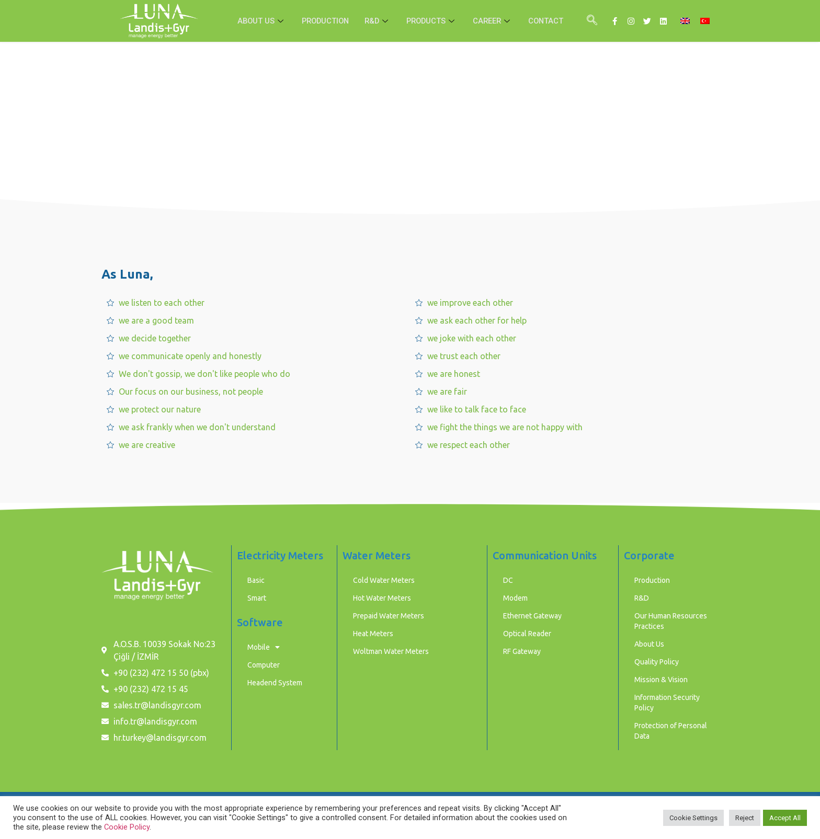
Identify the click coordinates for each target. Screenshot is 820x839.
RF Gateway (522, 651)
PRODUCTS (433, 21)
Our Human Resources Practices (670, 621)
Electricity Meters (280, 555)
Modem (515, 598)
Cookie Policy (127, 827)
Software (260, 622)
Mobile (263, 647)
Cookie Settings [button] (693, 818)
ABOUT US (257, 21)
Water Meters (377, 555)
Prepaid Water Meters (388, 616)
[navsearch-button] (592, 20)
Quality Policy (656, 662)
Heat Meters (373, 633)
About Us (649, 644)
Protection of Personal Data (670, 730)
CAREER (495, 21)
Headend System (274, 683)
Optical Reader (527, 633)
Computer (263, 665)
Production (652, 580)
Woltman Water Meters (391, 651)
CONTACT (550, 21)
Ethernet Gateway (532, 616)
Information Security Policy (667, 702)
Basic (256, 580)
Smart (256, 598)
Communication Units (545, 555)
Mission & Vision (661, 679)
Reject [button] (744, 818)
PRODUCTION (323, 21)
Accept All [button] (785, 818)
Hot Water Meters (382, 598)
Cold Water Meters (384, 580)
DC (508, 580)
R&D (377, 21)
